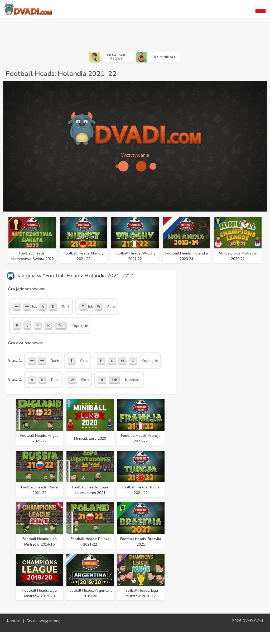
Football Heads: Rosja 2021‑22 (39, 490)
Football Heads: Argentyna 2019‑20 (90, 593)
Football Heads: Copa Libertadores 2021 (90, 490)
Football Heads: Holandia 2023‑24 (186, 256)
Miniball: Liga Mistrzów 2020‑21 (238, 256)
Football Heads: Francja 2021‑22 (141, 438)
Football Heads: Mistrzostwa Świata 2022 (32, 256)
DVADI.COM (253, 620)
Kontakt (14, 620)
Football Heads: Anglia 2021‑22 (39, 438)
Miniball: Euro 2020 (90, 438)
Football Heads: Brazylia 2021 (140, 541)
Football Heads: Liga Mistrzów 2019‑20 (39, 593)
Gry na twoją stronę (43, 620)
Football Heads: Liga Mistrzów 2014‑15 (39, 541)
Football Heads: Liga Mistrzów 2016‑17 (141, 593)
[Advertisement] (135, 33)
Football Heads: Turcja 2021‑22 (141, 490)
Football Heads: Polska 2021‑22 (90, 541)
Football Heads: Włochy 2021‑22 (135, 256)
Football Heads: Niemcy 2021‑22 (83, 256)
